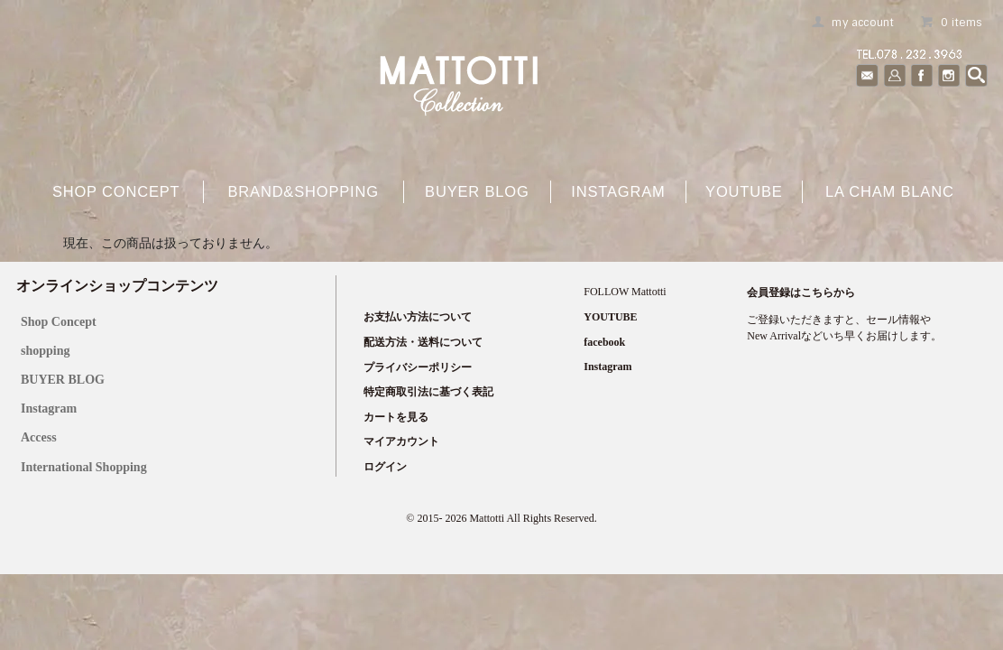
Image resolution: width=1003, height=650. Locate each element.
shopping (45, 351)
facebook (604, 342)
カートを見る (395, 417)
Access (39, 437)
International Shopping (84, 467)
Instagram (618, 191)
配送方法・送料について (423, 342)
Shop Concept (59, 322)
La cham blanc (889, 191)
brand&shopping (302, 191)
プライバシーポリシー (417, 367)
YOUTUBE (744, 191)
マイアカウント (401, 441)
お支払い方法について (417, 317)
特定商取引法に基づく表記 (428, 391)
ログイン (385, 466)
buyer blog (477, 191)
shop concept (116, 191)
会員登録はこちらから (801, 292)
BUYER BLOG (63, 379)
